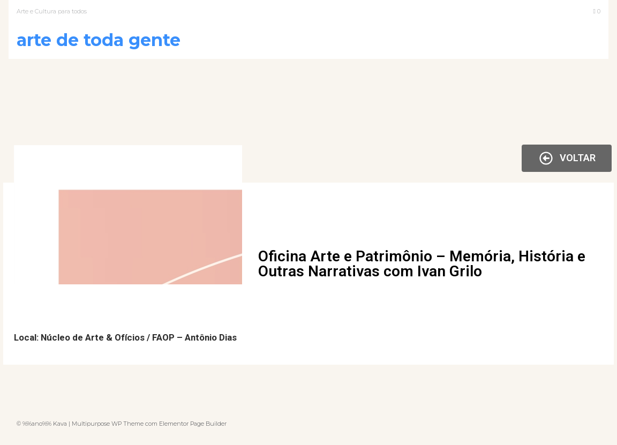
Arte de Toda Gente (98, 39)
